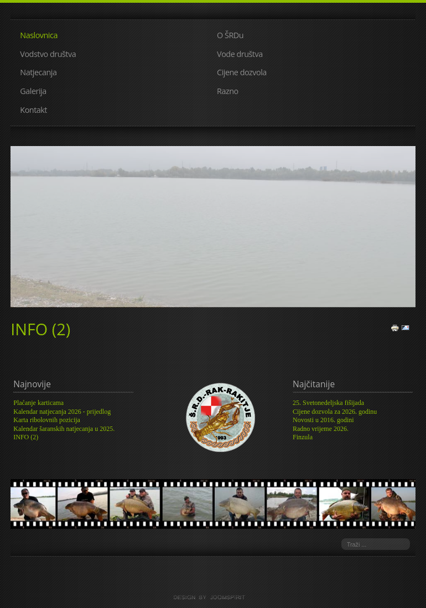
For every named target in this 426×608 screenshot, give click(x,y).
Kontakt (33, 110)
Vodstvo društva (48, 54)
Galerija (33, 91)
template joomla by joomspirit (213, 597)
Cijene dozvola (242, 72)
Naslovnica (39, 35)
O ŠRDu (230, 35)
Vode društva (240, 54)
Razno (227, 91)
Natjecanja (38, 72)
